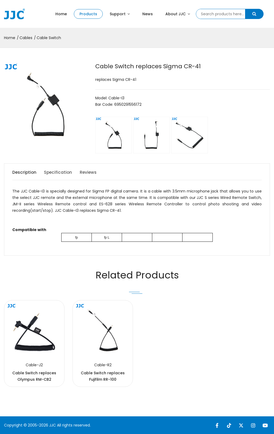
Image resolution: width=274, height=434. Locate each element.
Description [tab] (24, 172)
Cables (26, 37)
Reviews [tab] (93, 172)
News (147, 14)
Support (120, 14)
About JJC (177, 14)
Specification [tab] (61, 172)
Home (61, 14)
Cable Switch (49, 37)
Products (88, 14)
